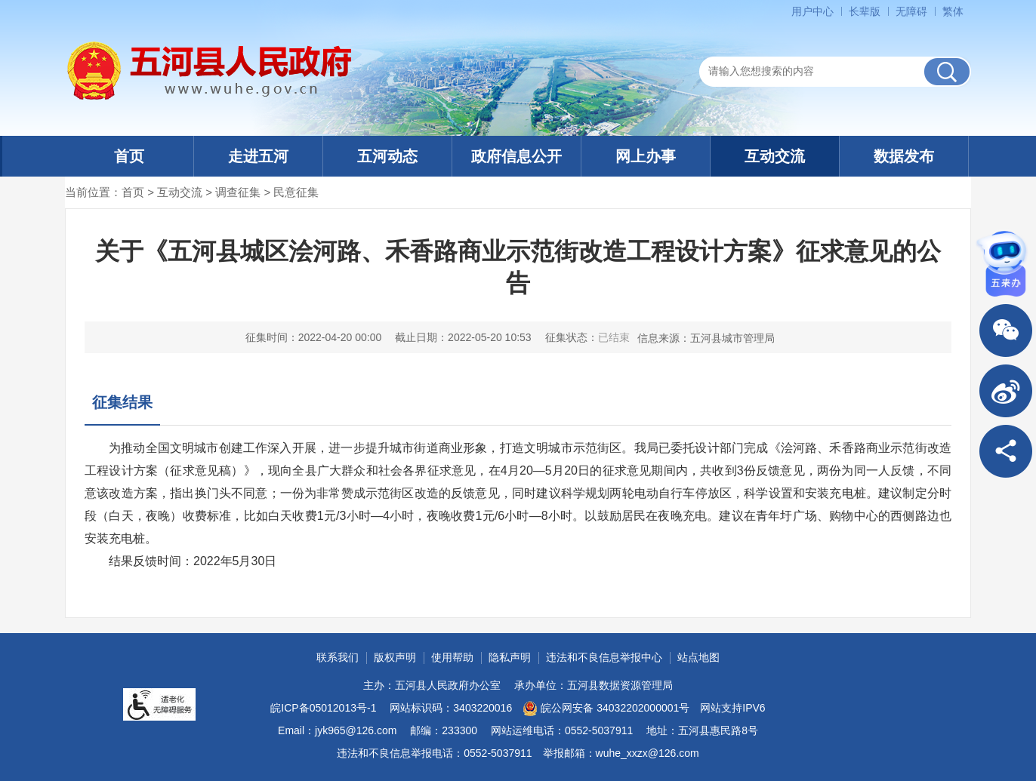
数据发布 (904, 156)
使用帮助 (452, 657)
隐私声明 (510, 657)
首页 (129, 156)
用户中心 (812, 11)
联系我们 (337, 657)
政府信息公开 (516, 156)
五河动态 (387, 156)
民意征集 (296, 192)
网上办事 (645, 156)
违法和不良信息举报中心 (604, 657)
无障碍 (911, 11)
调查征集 (238, 192)
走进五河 (258, 156)
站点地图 (698, 657)
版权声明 (395, 657)
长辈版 (864, 11)
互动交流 (775, 156)
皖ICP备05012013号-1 (323, 708)
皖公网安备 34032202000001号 (606, 708)
